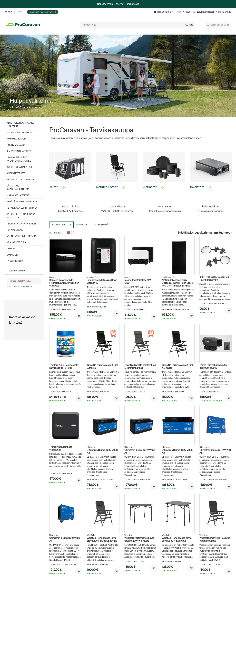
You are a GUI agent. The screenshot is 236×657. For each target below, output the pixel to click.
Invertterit (201, 187)
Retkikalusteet (110, 187)
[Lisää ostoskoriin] (79, 316)
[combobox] (137, 25)
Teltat (57, 187)
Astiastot (153, 187)
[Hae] (189, 25)
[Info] (21, 12)
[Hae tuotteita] (137, 25)
